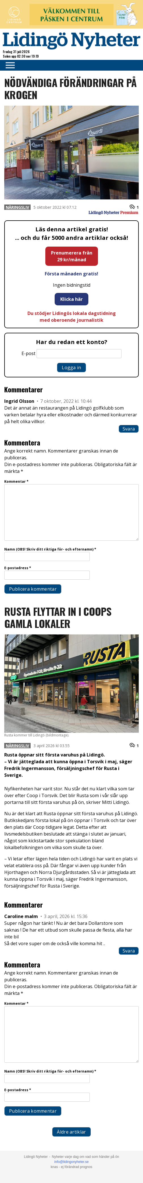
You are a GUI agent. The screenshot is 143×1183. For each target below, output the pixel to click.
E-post (28, 353)
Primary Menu (8, 65)
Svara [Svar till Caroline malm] (129, 951)
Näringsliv (17, 207)
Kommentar (16, 481)
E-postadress (17, 568)
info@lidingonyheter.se (71, 1162)
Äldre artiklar (71, 1132)
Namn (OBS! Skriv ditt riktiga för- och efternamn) (50, 549)
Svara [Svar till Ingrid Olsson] (129, 429)
